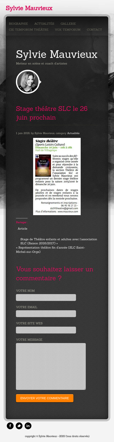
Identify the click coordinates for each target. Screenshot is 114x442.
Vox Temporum (67, 29)
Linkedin (28, 425)
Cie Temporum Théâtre (28, 29)
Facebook (10, 425)
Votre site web (29, 323)
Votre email (26, 307)
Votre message (29, 340)
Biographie (18, 24)
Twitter (19, 425)
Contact (94, 29)
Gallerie (68, 24)
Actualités (44, 24)
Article (22, 228)
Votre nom (25, 291)
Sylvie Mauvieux (29, 8)
